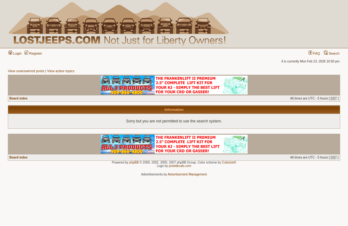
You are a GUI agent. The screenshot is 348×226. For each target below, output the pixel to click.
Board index (18, 98)
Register (33, 53)
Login (15, 53)
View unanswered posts (26, 71)
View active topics (60, 71)
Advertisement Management (187, 174)
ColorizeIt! (229, 162)
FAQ (314, 53)
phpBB (134, 162)
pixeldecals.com (180, 166)
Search (332, 53)
